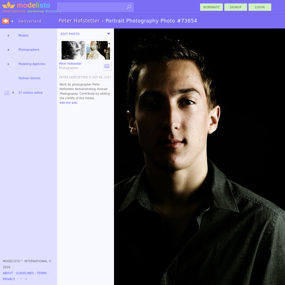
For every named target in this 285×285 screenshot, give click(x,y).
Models (23, 35)
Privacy (9, 279)
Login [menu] (260, 7)
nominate (211, 7)
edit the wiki (68, 102)
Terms (42, 273)
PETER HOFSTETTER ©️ (75, 77)
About (8, 273)
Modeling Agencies (32, 64)
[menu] (108, 33)
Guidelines (25, 273)
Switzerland (30, 21)
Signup (236, 7)
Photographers (29, 49)
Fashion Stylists (29, 78)
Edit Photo (70, 34)
